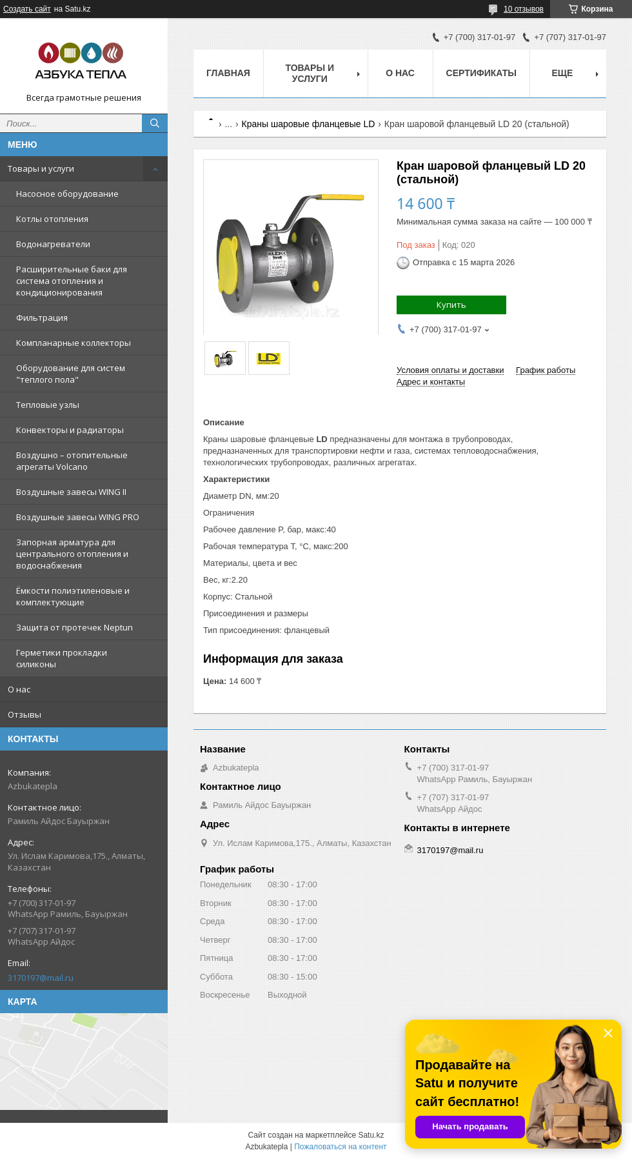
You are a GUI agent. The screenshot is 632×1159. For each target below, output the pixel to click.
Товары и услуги (41, 168)
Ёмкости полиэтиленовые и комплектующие (73, 596)
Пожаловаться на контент (340, 1146)
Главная (228, 73)
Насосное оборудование (67, 193)
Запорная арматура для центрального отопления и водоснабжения (72, 553)
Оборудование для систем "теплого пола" (70, 373)
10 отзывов (524, 9)
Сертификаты (481, 73)
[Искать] (155, 123)
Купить (451, 304)
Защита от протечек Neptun (74, 627)
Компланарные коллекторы (73, 342)
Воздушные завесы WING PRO (77, 517)
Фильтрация (42, 317)
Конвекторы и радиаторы (70, 430)
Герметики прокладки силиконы (61, 658)
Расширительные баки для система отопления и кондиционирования (71, 280)
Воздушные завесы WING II (71, 492)
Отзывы (24, 714)
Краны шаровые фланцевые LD (308, 124)
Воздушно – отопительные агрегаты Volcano (72, 460)
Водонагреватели (53, 244)
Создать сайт (27, 9)
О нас (19, 689)
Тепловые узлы (47, 404)
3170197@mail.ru (41, 977)
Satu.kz (371, 1135)
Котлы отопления (52, 219)
